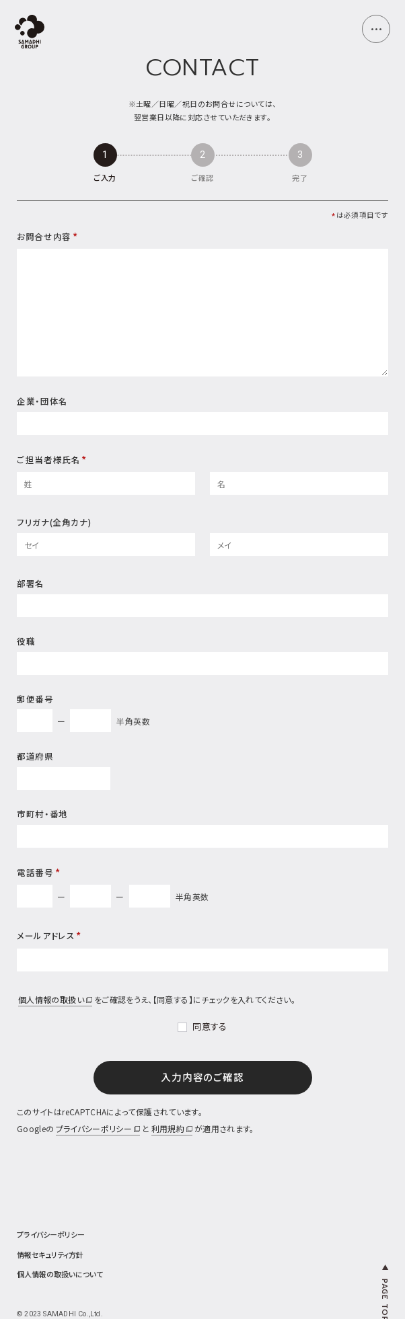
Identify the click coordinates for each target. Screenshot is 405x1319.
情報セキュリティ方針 (50, 1254)
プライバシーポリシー (98, 1128)
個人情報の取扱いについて (60, 1274)
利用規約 (171, 1128)
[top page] (29, 33)
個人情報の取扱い (55, 999)
